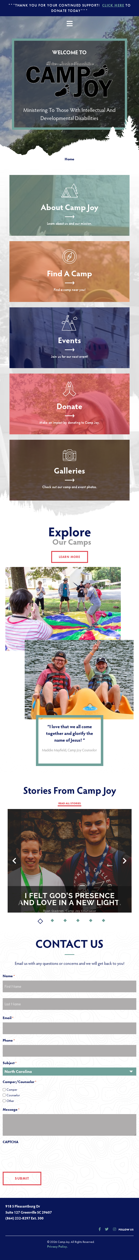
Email (7, 1017)
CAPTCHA (10, 1142)
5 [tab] (91, 920)
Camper (12, 1089)
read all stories (69, 803)
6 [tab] (103, 920)
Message (10, 1109)
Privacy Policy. (57, 1246)
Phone (8, 1040)
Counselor (13, 1095)
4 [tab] (78, 920)
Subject (9, 1063)
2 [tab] (52, 920)
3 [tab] (65, 920)
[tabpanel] (70, 861)
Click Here (113, 5)
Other (10, 1101)
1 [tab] (39, 920)
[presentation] (37, 1155)
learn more (69, 557)
